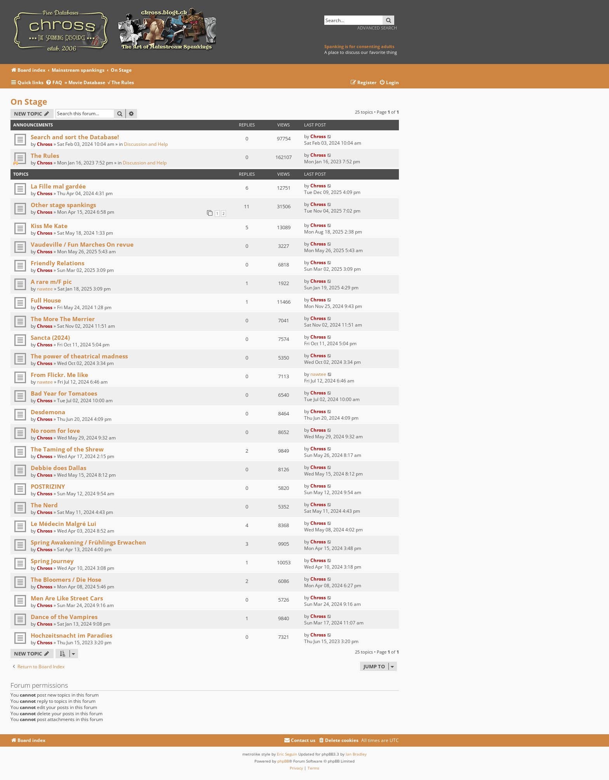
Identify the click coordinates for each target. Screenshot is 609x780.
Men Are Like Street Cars (67, 598)
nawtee (45, 288)
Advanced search (377, 28)
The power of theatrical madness (79, 356)
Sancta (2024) (50, 337)
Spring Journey (52, 561)
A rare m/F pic (51, 281)
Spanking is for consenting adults (359, 46)
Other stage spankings (63, 205)
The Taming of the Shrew (67, 449)
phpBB (283, 761)
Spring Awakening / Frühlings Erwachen (88, 542)
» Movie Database (84, 82)
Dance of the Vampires (64, 617)
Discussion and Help (146, 144)
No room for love (55, 430)
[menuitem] (54, 83)
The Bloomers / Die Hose (66, 579)
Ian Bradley (356, 754)
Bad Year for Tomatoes (64, 393)
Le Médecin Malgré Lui (63, 523)
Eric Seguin (287, 754)
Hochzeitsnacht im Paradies (71, 635)
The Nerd (44, 505)
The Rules (45, 155)
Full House (46, 300)
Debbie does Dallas (58, 468)
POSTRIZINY (48, 486)
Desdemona (48, 412)
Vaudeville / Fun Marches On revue (82, 244)
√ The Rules (121, 82)
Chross (44, 144)
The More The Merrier (63, 319)
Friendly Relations (57, 263)
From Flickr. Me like (59, 375)
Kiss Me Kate (49, 226)
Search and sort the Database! (75, 137)
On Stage (28, 101)
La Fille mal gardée (58, 186)
